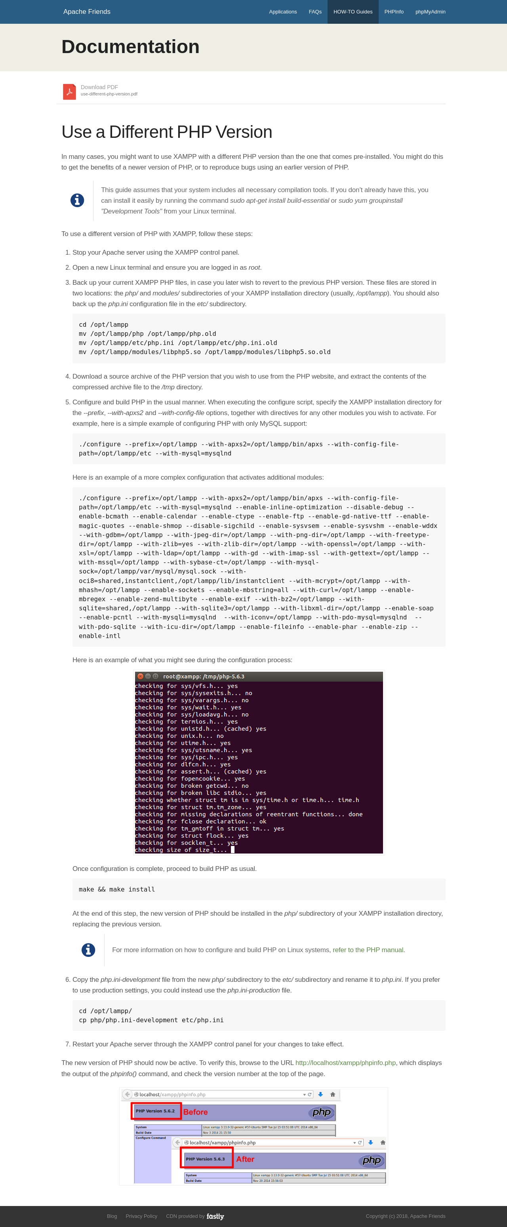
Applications (283, 12)
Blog (112, 1216)
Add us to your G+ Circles (94, 1216)
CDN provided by (195, 1216)
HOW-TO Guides (353, 12)
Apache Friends (87, 11)
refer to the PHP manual (368, 950)
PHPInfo (394, 12)
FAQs (315, 12)
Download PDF (109, 90)
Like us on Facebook (80, 1216)
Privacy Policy (142, 1216)
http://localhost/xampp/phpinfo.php (345, 1063)
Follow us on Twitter (66, 1216)
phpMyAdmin (431, 12)
